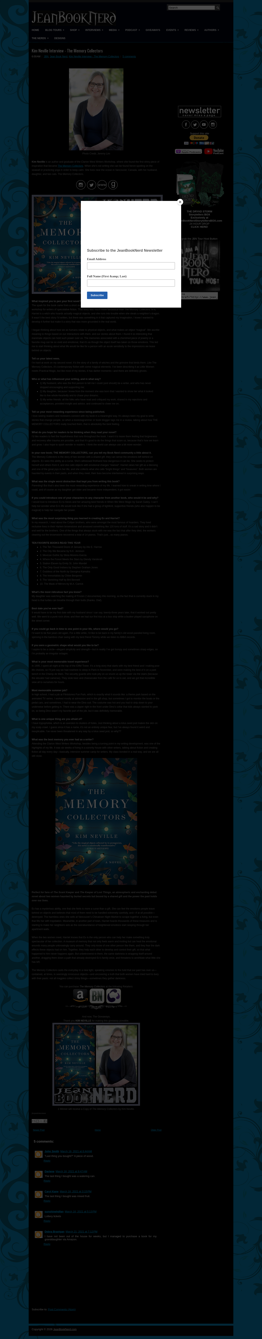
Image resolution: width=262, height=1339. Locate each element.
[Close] (180, 202)
